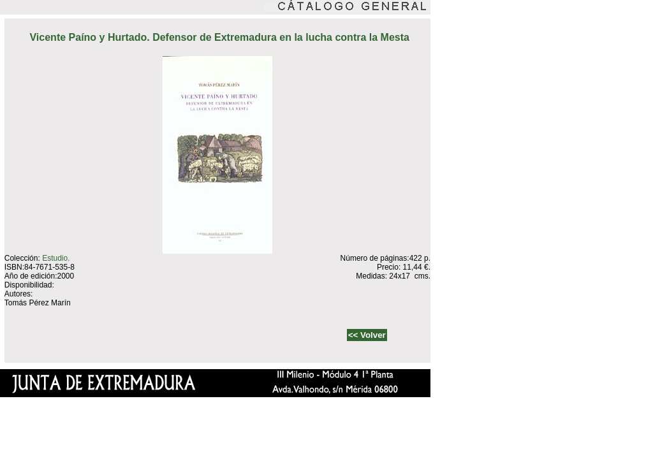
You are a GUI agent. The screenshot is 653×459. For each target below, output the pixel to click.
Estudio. (56, 258)
